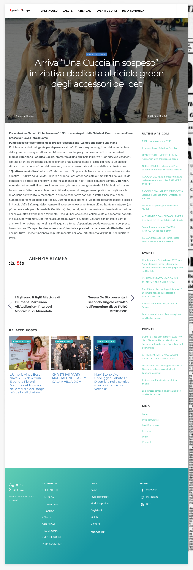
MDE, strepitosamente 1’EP (156, 142)
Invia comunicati (150, 421)
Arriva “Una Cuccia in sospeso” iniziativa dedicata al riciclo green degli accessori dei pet (96, 75)
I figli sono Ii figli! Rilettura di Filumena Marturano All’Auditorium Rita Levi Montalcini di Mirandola (37, 305)
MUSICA (49, 498)
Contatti (146, 443)
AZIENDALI (86, 11)
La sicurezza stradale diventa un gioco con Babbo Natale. (161, 317)
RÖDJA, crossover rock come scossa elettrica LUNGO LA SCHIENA (160, 241)
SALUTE (69, 11)
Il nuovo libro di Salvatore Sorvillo (159, 149)
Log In (145, 438)
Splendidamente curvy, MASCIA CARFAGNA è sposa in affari (158, 230)
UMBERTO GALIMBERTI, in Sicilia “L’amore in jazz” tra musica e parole (160, 158)
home (145, 415)
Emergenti (52, 506)
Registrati (147, 432)
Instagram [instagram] (149, 498)
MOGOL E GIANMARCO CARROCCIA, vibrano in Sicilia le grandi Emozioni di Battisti (163, 196)
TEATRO (49, 512)
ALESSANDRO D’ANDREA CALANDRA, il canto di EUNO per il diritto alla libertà (163, 219)
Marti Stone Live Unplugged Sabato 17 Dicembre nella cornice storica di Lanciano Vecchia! (111, 383)
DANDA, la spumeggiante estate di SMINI (160, 208)
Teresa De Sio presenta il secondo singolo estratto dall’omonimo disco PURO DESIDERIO (107, 305)
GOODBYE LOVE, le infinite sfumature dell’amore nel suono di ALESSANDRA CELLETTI (162, 182)
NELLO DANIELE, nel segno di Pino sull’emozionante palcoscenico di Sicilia (162, 169)
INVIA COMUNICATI (135, 11)
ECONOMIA (51, 532)
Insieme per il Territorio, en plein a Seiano (159, 306)
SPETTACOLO (50, 11)
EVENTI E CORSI (108, 11)
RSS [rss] (145, 505)
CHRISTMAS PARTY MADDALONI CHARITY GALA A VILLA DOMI (69, 379)
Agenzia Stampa (25, 117)
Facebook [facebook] (148, 491)
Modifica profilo (150, 426)
